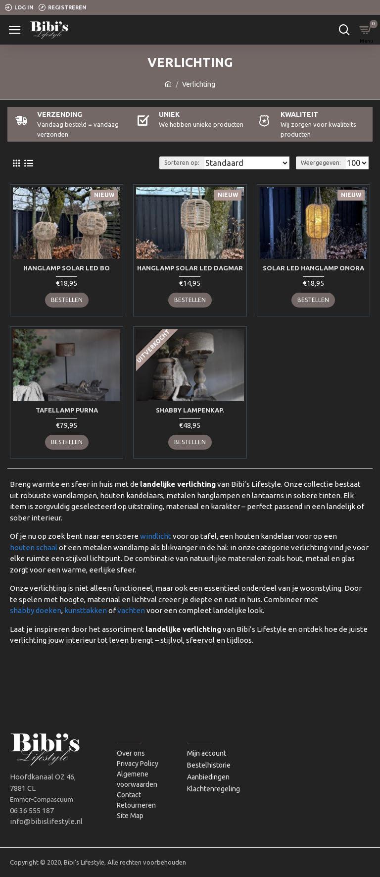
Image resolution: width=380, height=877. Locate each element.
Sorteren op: (181, 162)
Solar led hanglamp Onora (313, 267)
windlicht (155, 536)
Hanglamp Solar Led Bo (66, 267)
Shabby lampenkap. (190, 410)
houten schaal (33, 547)
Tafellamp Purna (67, 410)
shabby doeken (35, 610)
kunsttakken (85, 610)
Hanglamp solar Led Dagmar (190, 267)
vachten (131, 610)
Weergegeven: (321, 162)
